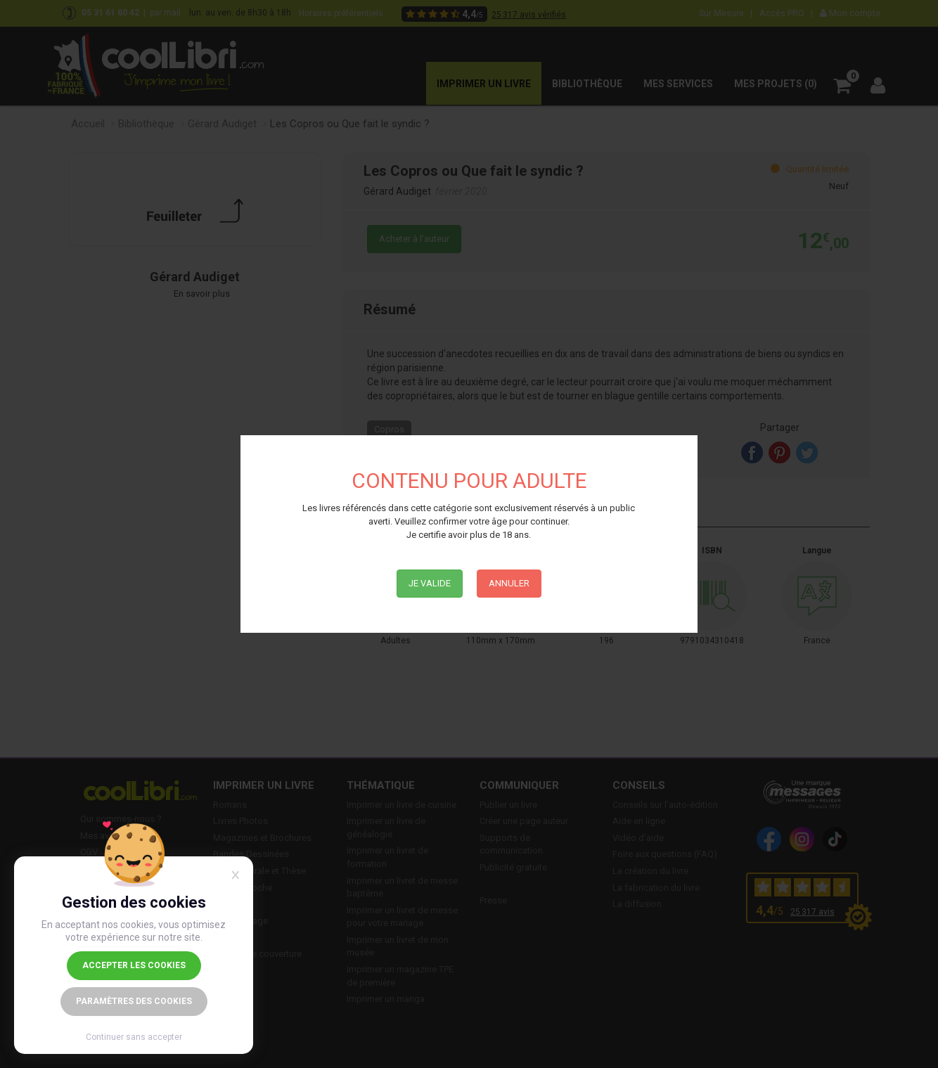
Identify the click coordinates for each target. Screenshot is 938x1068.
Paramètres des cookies (134, 1001)
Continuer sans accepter (134, 1037)
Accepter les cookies (134, 965)
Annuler (509, 583)
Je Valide (430, 583)
